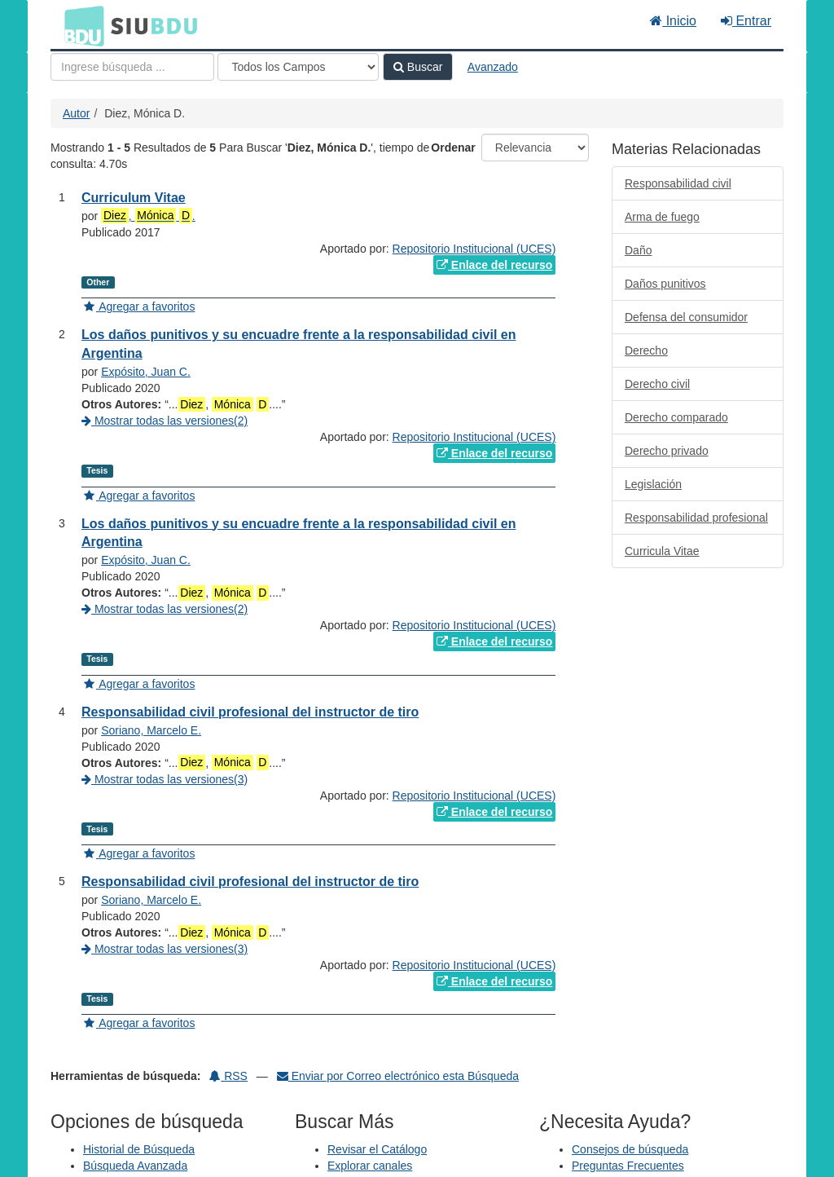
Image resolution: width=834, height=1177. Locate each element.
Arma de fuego (662, 216)
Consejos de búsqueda (630, 1149)
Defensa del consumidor (686, 317)
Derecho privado (667, 450)
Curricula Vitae (662, 551)
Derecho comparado (676, 417)
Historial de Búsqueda (139, 1149)
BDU (80, 25)
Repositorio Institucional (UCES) (474, 248)
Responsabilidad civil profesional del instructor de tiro (250, 712)
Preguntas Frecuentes (628, 1165)
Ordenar (453, 147)
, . (148, 215)
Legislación (653, 484)
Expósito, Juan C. (146, 371)
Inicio (673, 21)
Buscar (417, 66)
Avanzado (492, 66)
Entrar (746, 21)
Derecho (646, 350)
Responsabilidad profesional (696, 517)
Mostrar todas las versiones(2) (164, 420)
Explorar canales (369, 1165)
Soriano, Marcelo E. (151, 730)
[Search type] (298, 67)
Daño (638, 250)
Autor (76, 113)
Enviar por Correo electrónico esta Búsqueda (398, 1075)
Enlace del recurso (494, 264)
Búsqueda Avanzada (135, 1165)
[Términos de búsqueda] (132, 67)
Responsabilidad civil (678, 183)
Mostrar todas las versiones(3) (164, 779)
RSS (228, 1075)
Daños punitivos (665, 283)
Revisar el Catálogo (377, 1149)
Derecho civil (657, 383)
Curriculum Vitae (133, 198)
